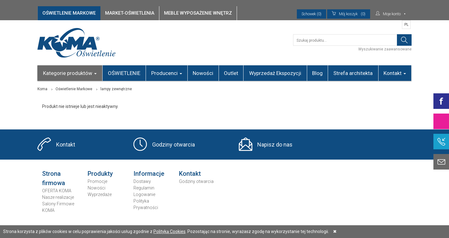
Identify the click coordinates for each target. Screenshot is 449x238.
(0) (348, 14)
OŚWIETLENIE (124, 73)
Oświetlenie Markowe (74, 89)
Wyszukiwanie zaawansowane (385, 49)
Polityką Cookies (169, 231)
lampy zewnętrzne (116, 89)
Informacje (148, 173)
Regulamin (143, 187)
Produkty (100, 173)
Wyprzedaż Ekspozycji (275, 73)
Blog (317, 73)
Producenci (166, 73)
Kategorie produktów (70, 73)
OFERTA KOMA (56, 190)
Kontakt (395, 73)
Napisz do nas (274, 144)
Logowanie (144, 194)
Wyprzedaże (100, 194)
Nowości (203, 73)
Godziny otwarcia (173, 144)
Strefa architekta (353, 73)
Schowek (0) (311, 14)
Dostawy (142, 181)
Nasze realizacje (58, 197)
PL (406, 24)
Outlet (231, 73)
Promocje (97, 181)
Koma (42, 89)
